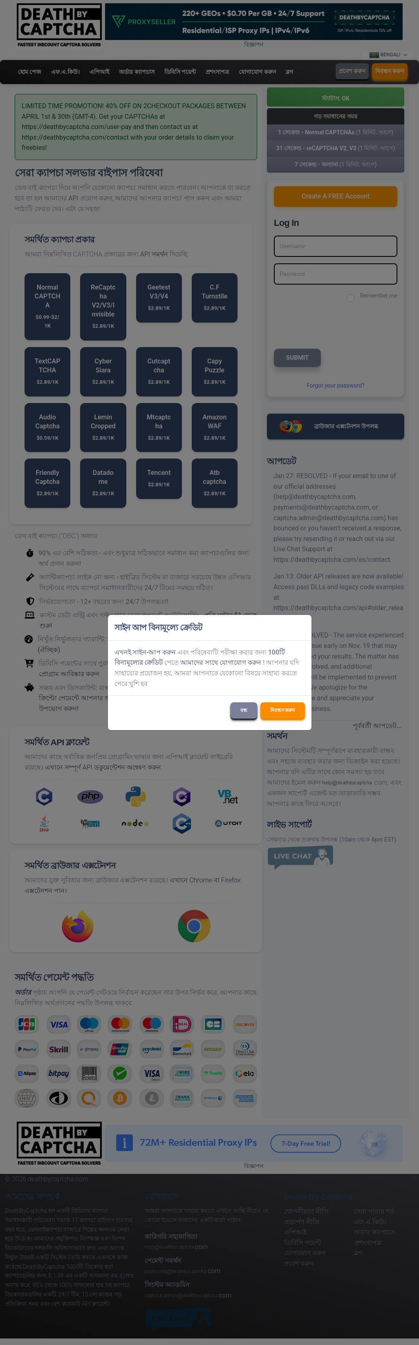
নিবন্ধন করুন (282, 710)
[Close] (301, 627)
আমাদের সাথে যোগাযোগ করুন (220, 662)
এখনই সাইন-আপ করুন (145, 652)
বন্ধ (243, 710)
